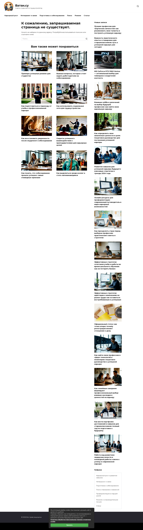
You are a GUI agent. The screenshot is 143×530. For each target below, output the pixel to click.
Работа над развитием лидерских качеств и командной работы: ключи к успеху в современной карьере (106, 459)
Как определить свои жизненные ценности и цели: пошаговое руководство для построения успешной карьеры (107, 137)
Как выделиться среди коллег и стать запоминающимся (70, 174)
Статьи (87, 15)
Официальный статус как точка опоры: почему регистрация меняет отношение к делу (105, 327)
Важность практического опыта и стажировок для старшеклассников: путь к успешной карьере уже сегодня (106, 42)
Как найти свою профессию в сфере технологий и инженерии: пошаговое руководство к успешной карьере (107, 359)
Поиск (69, 15)
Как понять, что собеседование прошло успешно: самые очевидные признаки (35, 175)
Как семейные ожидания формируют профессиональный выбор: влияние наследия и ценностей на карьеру (106, 392)
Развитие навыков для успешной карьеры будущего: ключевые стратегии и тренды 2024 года (107, 170)
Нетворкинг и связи (29, 15)
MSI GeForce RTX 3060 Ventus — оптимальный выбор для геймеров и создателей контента (107, 74)
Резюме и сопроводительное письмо (107, 501)
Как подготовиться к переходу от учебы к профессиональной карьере (36, 108)
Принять (69, 525)
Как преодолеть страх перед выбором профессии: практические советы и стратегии (107, 234)
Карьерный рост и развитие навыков (106, 477)
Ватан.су (22, 5)
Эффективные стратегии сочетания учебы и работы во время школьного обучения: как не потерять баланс (107, 265)
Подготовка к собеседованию (52, 15)
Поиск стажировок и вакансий (107, 490)
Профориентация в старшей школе (107, 495)
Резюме (78, 15)
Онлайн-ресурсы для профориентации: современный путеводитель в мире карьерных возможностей (107, 202)
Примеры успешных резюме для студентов (35, 75)
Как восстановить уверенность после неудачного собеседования (36, 140)
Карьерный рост (11, 15)
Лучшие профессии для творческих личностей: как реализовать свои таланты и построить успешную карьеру (107, 29)
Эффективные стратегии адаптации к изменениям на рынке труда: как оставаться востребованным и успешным (107, 296)
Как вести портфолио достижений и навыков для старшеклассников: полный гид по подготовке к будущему (106, 426)
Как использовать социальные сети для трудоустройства (70, 107)
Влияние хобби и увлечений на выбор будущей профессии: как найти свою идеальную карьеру (106, 105)
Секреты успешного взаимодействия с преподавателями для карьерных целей (71, 142)
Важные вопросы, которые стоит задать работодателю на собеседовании (71, 76)
